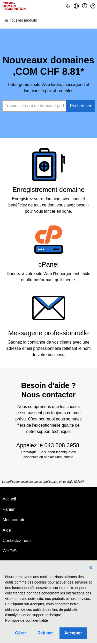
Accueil (9, 499)
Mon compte (14, 520)
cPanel (48, 264)
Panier (8, 509)
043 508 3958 (61, 445)
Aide (7, 530)
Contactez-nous (17, 540)
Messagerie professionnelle (48, 333)
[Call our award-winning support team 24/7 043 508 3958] (84, 6)
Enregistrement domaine (48, 189)
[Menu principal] (23, 20)
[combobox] (34, 106)
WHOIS (10, 551)
